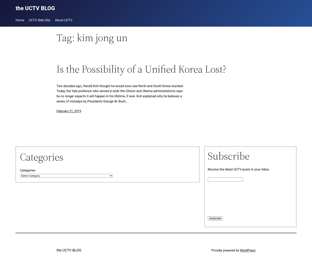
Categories (27, 170)
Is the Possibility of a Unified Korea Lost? (141, 69)
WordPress (247, 250)
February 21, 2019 (69, 111)
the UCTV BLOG (69, 250)
